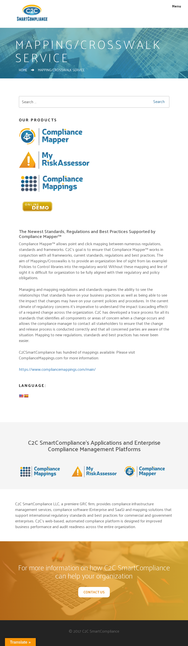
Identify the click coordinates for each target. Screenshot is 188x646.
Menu (174, 6)
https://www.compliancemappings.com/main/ (57, 369)
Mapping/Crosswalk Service (61, 70)
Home (23, 70)
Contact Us (94, 592)
